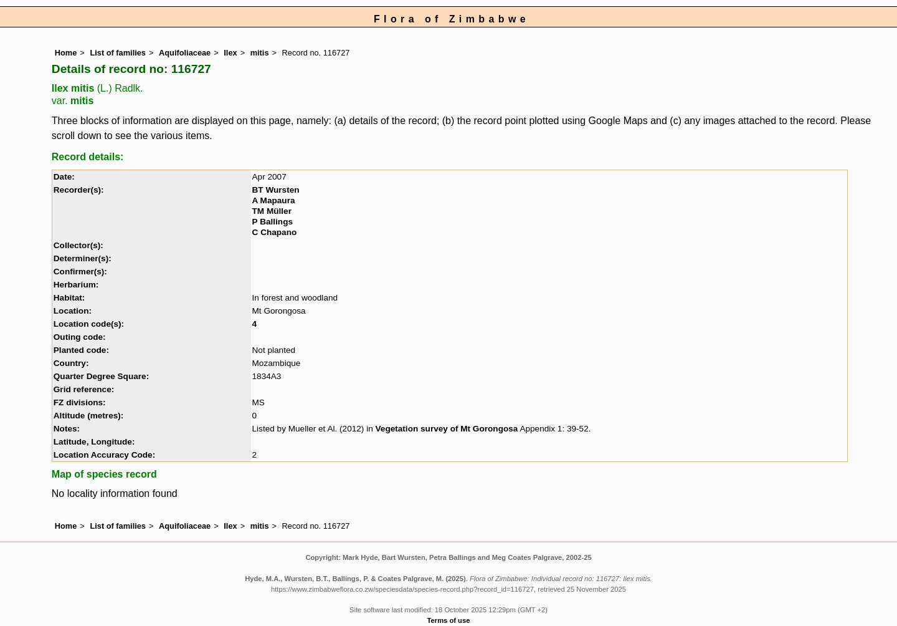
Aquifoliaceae (185, 52)
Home (66, 52)
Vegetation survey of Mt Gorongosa (447, 428)
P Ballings (272, 221)
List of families (118, 52)
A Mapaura (273, 200)
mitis (259, 52)
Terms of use (448, 620)
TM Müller (272, 211)
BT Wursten (276, 190)
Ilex (230, 52)
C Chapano (274, 232)
